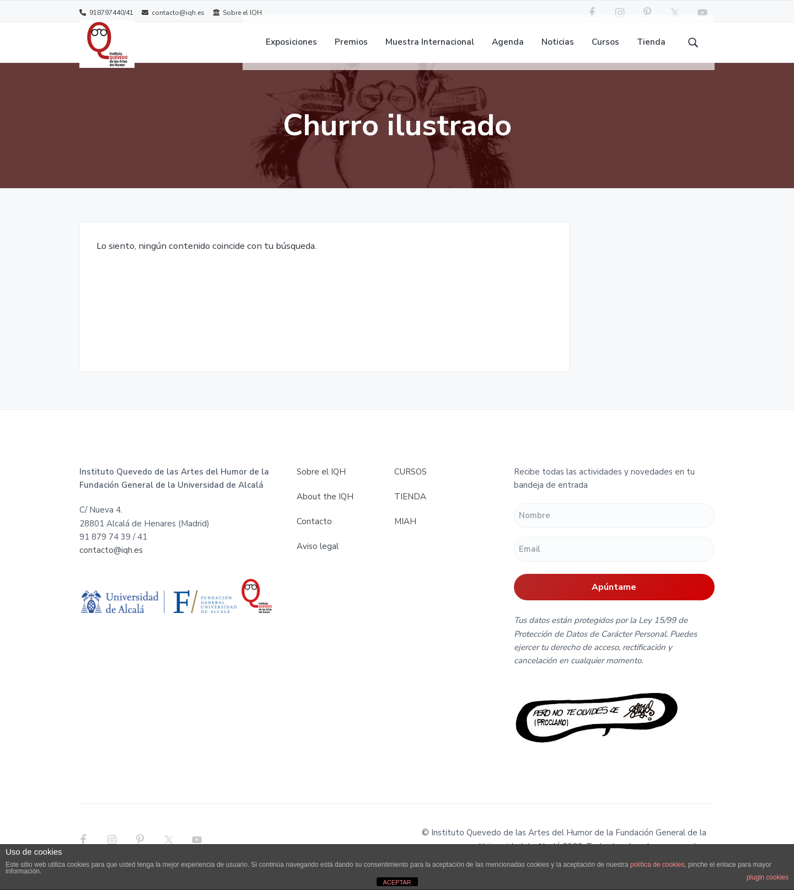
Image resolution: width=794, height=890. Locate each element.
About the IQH (325, 511)
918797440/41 (106, 12)
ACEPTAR (397, 882)
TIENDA (410, 511)
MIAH (405, 536)
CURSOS (410, 486)
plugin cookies (767, 877)
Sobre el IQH (237, 12)
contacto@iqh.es (173, 12)
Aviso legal (318, 561)
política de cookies (657, 864)
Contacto (314, 536)
